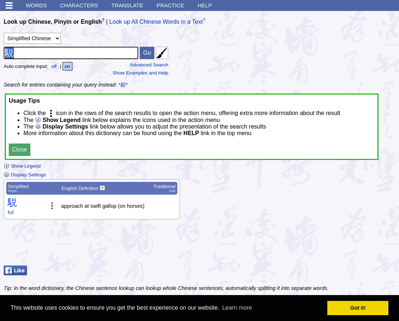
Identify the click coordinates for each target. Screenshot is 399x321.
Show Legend (22, 166)
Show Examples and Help (141, 73)
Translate (127, 5)
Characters (79, 5)
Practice (170, 5)
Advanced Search (149, 65)
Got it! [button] (358, 308)
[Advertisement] (336, 244)
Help (204, 5)
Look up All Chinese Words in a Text (156, 22)
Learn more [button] (237, 308)
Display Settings (25, 174)
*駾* (123, 85)
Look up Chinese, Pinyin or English (53, 22)
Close (19, 149)
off (54, 66)
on (67, 66)
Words (36, 5)
